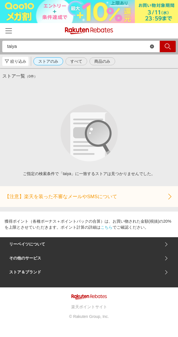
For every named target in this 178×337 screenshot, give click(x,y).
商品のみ (102, 61)
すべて (76, 61)
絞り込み (15, 61)
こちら (107, 227)
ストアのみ (48, 61)
